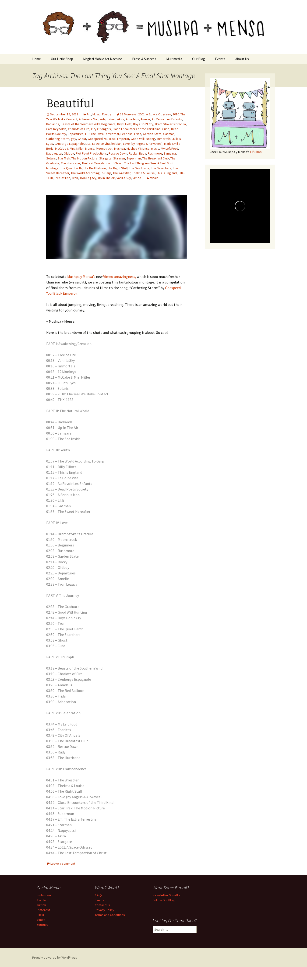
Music (96, 114)
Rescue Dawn (118, 153)
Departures (76, 134)
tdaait (154, 178)
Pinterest (43, 910)
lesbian (116, 144)
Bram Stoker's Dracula (170, 124)
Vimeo (41, 920)
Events (220, 59)
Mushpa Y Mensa (138, 148)
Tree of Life (62, 178)
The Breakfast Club (155, 158)
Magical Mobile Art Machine (102, 59)
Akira (120, 119)
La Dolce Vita (101, 144)
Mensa (89, 148)
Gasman (168, 134)
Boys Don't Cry (143, 124)
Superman (134, 158)
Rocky (133, 153)
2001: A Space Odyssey (154, 114)
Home (36, 59)
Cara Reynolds (56, 129)
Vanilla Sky (123, 178)
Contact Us (102, 905)
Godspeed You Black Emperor (108, 139)
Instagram (44, 895)
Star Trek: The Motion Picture (77, 158)
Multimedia (174, 59)
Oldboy (69, 153)
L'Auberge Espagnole (69, 144)
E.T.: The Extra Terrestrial (102, 134)
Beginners (108, 124)
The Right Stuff (117, 168)
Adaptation (108, 119)
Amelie (145, 119)
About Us (242, 59)
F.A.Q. (98, 895)
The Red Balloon (94, 168)
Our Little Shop (62, 59)
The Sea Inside (139, 168)
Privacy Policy (104, 910)
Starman (119, 158)
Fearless (126, 134)
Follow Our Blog (164, 900)
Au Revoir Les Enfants (167, 119)
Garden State (152, 134)
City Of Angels (101, 129)
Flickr (40, 915)
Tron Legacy (88, 178)
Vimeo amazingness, (119, 276)
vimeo (137, 178)
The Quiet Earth (71, 168)
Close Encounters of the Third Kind (137, 129)
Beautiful (70, 103)
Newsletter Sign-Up (166, 895)
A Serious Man (89, 119)
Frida (137, 134)
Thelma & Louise (143, 173)
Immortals (164, 139)
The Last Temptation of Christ (102, 163)
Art (89, 114)
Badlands (52, 124)
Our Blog (198, 59)
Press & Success (144, 59)
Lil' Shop (256, 152)
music (155, 148)
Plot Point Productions (91, 153)
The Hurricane (70, 163)
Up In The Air (106, 178)
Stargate (105, 158)
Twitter (42, 900)
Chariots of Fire (78, 129)
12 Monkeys (128, 114)
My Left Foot (169, 148)
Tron (75, 178)
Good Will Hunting (143, 139)
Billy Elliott (124, 124)
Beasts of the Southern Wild (80, 124)
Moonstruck (104, 148)
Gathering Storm (57, 139)
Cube (165, 129)
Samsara (170, 153)
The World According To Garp (91, 173)
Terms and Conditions (110, 915)
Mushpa (119, 148)
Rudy (142, 153)
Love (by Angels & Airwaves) (142, 144)
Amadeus (132, 119)
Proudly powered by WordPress (54, 957)
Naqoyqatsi (54, 153)
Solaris (51, 158)
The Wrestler (122, 173)
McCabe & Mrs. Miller (69, 148)
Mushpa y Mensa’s (81, 276)
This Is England (166, 173)
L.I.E (88, 144)
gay (73, 139)
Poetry (107, 114)
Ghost (82, 139)
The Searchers (161, 168)
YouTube (43, 924)
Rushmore (155, 153)
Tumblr (41, 905)
